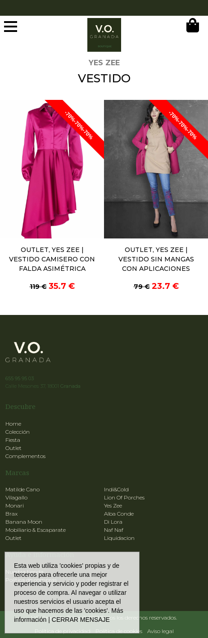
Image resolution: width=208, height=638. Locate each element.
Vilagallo (16, 497)
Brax (11, 513)
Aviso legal (160, 631)
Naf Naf (113, 529)
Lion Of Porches (124, 497)
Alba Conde (119, 513)
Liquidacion (119, 538)
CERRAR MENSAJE (81, 619)
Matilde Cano (22, 489)
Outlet (13, 448)
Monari (14, 505)
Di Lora (113, 521)
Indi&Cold (116, 489)
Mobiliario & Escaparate (35, 529)
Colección (17, 431)
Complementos (25, 456)
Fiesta (12, 439)
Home (13, 423)
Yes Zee (113, 505)
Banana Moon (23, 521)
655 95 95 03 (19, 378)
